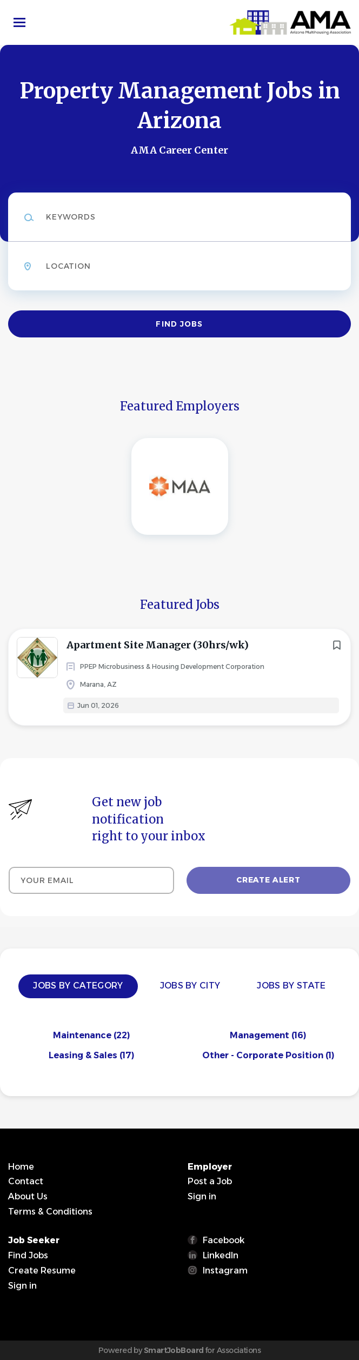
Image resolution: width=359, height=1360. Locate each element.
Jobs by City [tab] (190, 985)
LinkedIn (220, 1255)
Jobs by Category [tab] (78, 985)
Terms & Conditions (50, 1211)
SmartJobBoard (174, 1350)
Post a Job (210, 1181)
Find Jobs (179, 324)
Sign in (202, 1196)
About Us (28, 1196)
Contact (25, 1181)
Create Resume (42, 1270)
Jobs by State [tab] (291, 985)
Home (21, 1167)
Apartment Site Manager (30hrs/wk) (158, 645)
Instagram (225, 1270)
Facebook (223, 1240)
